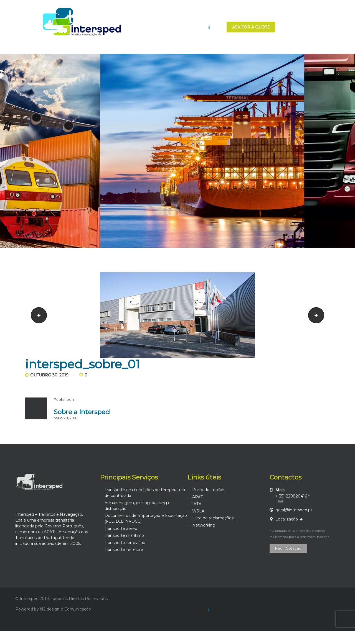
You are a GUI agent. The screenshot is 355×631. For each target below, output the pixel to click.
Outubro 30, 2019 (49, 375)
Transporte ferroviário (125, 542)
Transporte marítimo (124, 535)
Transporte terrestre (124, 549)
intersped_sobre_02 (322, 314)
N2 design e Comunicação (65, 609)
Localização (287, 519)
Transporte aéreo (121, 528)
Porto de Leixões (208, 489)
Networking (203, 525)
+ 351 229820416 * (292, 496)
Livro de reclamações (213, 517)
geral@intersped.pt (293, 509)
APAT (197, 496)
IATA (196, 503)
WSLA (198, 511)
